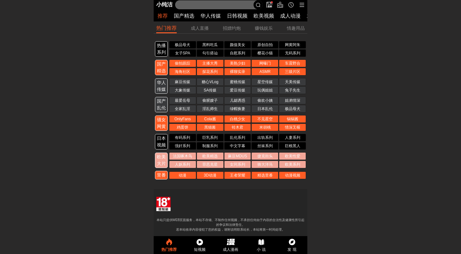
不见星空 (265, 119)
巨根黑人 (292, 146)
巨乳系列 (210, 137)
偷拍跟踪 (182, 63)
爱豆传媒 (237, 90)
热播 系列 (161, 49)
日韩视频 (237, 16)
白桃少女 (237, 119)
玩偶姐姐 (265, 90)
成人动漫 (290, 16)
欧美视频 (264, 16)
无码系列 (292, 53)
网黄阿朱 (292, 45)
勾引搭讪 (210, 53)
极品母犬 (182, 45)
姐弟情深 (292, 100)
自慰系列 (237, 53)
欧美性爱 (292, 156)
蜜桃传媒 (237, 82)
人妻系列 (292, 137)
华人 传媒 (161, 86)
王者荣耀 (237, 175)
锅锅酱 (292, 119)
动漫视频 (292, 175)
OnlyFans (182, 119)
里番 (161, 175)
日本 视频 (161, 141)
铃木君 (237, 127)
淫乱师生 (210, 109)
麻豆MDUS (237, 156)
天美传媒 (292, 82)
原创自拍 (265, 45)
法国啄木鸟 (182, 156)
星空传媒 (265, 82)
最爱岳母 (182, 100)
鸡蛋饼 (182, 127)
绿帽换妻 (237, 109)
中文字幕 (237, 146)
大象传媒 (182, 90)
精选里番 (265, 175)
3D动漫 (210, 175)
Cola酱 (210, 119)
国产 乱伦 (161, 104)
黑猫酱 (210, 127)
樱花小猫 (265, 53)
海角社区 (182, 71)
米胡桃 (265, 127)
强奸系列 (182, 146)
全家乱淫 (182, 109)
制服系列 (210, 146)
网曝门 (265, 63)
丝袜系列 (265, 146)
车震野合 (292, 63)
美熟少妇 (237, 63)
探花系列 (210, 71)
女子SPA (182, 53)
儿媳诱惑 (237, 100)
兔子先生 (292, 90)
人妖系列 (182, 164)
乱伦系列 (237, 137)
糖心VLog (210, 82)
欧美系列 (292, 164)
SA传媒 (210, 90)
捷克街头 (265, 156)
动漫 (182, 175)
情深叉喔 (292, 127)
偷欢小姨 (265, 100)
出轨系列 (265, 137)
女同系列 (237, 164)
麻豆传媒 (182, 82)
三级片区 (292, 71)
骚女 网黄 (161, 123)
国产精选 (184, 16)
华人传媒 (210, 16)
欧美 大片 (161, 160)
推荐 (163, 16)
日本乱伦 (265, 109)
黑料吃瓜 (210, 45)
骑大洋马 (265, 164)
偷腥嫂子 (210, 100)
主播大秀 (210, 63)
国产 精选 (161, 67)
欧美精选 (210, 156)
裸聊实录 (237, 71)
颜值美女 (237, 45)
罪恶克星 (210, 164)
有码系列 (182, 137)
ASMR (265, 71)
